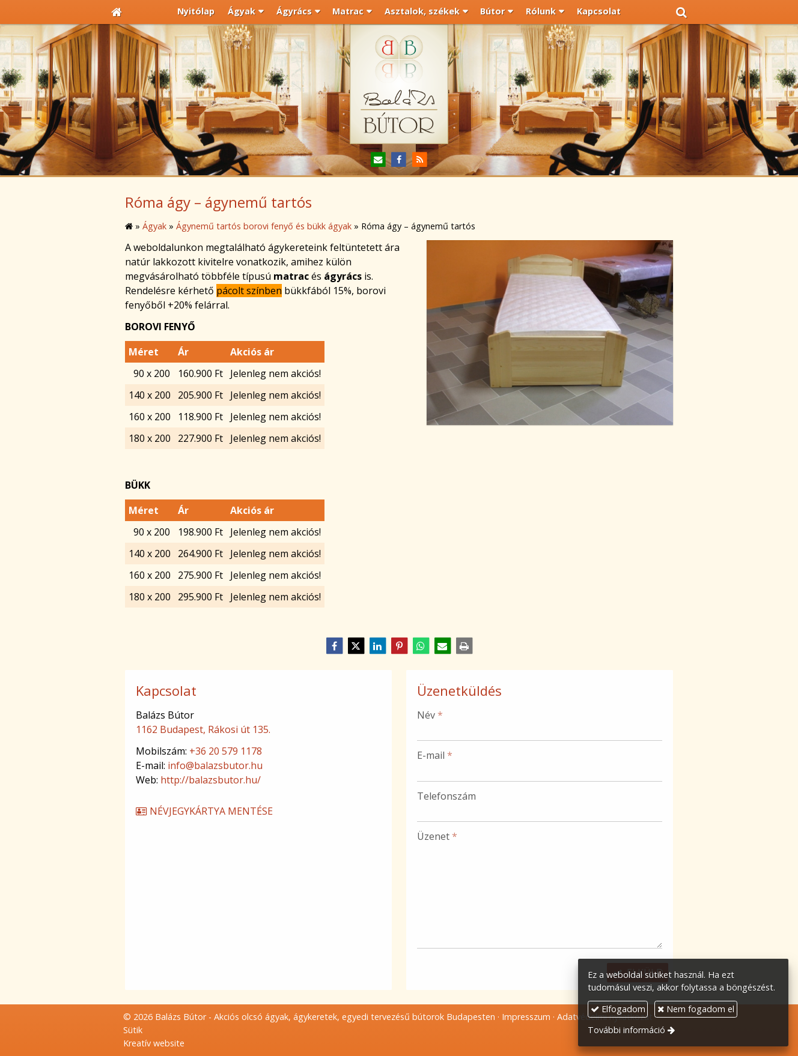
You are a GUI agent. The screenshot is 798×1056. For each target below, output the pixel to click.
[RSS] (419, 160)
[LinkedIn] (377, 646)
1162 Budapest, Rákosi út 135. (203, 729)
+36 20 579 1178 (225, 751)
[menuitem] (196, 12)
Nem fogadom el (695, 1009)
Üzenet (437, 836)
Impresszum (526, 1016)
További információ (626, 1030)
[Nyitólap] (116, 12)
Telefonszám (446, 796)
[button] (681, 12)
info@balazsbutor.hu (215, 765)
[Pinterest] (399, 646)
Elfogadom (618, 1009)
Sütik (132, 1030)
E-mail (434, 755)
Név (430, 715)
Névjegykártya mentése (204, 811)
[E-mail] (378, 160)
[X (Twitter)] (355, 646)
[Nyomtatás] (464, 646)
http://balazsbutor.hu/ (210, 779)
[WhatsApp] (420, 646)
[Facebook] (399, 160)
